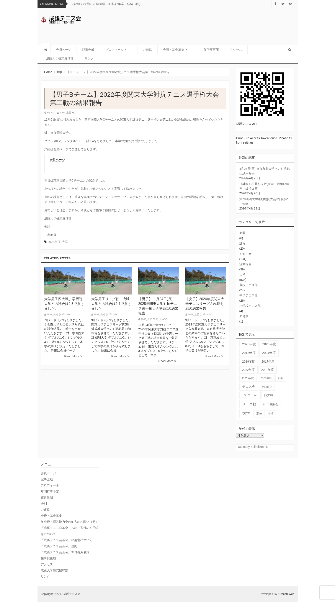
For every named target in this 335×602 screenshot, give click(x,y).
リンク (89, 58)
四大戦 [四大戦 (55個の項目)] (268, 395)
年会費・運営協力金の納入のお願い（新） (69, 521)
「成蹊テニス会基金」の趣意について (66, 540)
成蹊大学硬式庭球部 (60, 58)
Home (48, 72)
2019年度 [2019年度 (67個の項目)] (248, 361)
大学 (59, 72)
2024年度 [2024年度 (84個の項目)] (269, 353)
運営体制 (47, 497)
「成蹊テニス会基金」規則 (59, 546)
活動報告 (245, 264)
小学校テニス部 (250, 306)
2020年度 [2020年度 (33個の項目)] (248, 378)
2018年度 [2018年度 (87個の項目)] (249, 353)
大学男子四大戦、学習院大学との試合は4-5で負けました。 (64, 303)
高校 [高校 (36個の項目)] (259, 413)
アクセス (225, 49)
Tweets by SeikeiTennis (252, 446)
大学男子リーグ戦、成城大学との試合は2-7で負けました (111, 303)
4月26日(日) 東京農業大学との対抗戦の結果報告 (264, 171)
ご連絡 (142, 49)
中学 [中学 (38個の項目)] (271, 413)
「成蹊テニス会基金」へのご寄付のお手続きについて (69, 531)
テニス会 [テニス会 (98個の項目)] (248, 386)
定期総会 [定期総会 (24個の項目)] (266, 386)
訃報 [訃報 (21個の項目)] (280, 378)
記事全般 (88, 49)
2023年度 (53, 242)
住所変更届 (200, 49)
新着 (242, 233)
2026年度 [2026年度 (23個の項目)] (266, 378)
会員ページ (63, 49)
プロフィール (116, 49)
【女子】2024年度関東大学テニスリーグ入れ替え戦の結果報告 (204, 303)
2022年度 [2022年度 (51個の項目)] (248, 369)
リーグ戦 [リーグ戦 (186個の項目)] (249, 404)
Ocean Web (286, 593)
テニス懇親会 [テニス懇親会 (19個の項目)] (270, 404)
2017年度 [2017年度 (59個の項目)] (267, 361)
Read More (73, 356)
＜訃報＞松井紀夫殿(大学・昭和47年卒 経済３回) (105, 4)
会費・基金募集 (170, 49)
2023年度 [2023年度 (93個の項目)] (269, 344)
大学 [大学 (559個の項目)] (246, 413)
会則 (44, 503)
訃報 (242, 243)
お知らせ (245, 253)
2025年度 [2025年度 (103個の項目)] (249, 344)
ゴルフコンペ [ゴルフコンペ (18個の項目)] (250, 395)
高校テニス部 (248, 285)
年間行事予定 (50, 491)
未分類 (243, 316)
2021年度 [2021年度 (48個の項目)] (267, 369)
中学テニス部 (248, 295)
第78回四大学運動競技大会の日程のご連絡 (263, 201)
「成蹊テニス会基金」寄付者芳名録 (65, 552)
